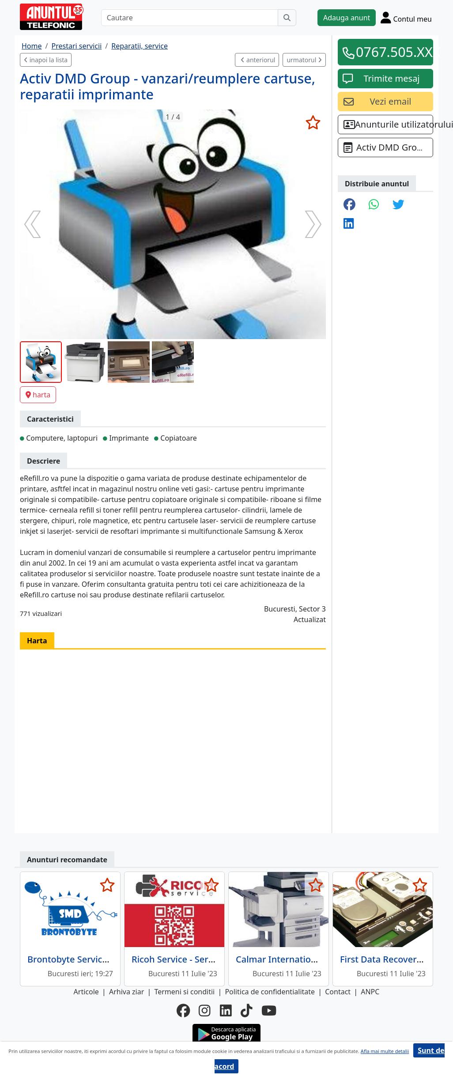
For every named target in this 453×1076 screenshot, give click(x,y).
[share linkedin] (349, 224)
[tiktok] (247, 1010)
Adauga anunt (346, 18)
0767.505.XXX (391, 51)
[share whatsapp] (374, 205)
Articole (86, 992)
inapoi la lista (46, 60)
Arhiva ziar (126, 992)
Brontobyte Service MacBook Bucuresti (109, 959)
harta (38, 395)
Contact (338, 992)
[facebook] (183, 1010)
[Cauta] (287, 17)
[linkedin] (226, 1010)
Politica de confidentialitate (270, 992)
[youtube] (268, 1010)
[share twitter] (398, 205)
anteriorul (258, 60)
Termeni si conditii (184, 992)
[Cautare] (189, 17)
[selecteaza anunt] (313, 122)
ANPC (370, 992)
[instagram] (205, 1010)
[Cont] (406, 17)
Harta (37, 641)
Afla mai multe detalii (385, 1051)
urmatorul (304, 60)
